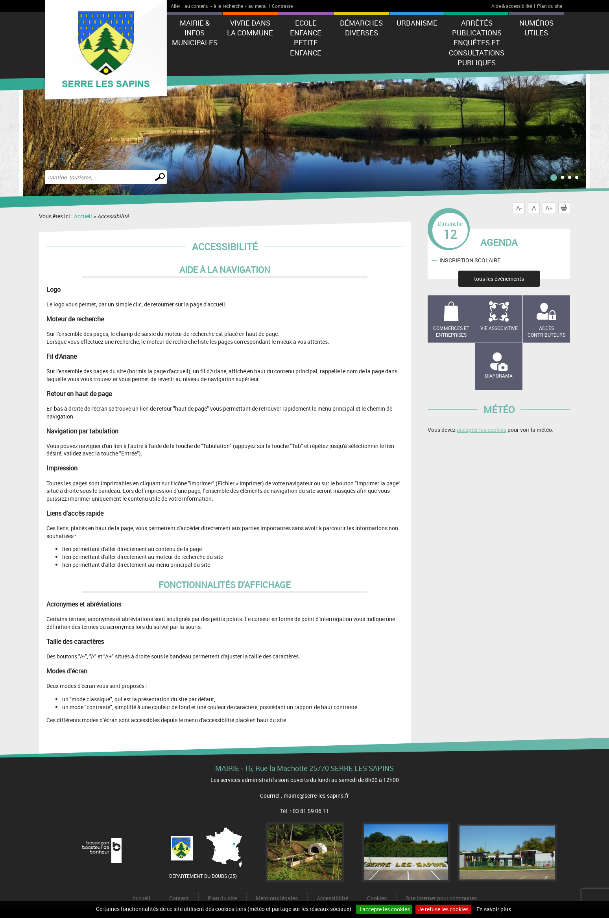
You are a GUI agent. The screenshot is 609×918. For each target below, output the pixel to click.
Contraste (282, 6)
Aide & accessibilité (511, 6)
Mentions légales (277, 898)
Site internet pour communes (441, 898)
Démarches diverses (361, 27)
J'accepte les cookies (384, 909)
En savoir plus (493, 909)
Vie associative (499, 328)
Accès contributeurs (546, 331)
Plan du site (549, 6)
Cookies (377, 898)
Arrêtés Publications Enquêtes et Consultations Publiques (476, 42)
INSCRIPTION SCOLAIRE (469, 260)
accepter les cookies (481, 429)
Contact (179, 898)
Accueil (83, 216)
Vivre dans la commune (250, 27)
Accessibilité (332, 898)
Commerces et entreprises (451, 331)
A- (519, 208)
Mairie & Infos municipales (195, 32)
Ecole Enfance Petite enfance (305, 37)
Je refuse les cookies (443, 909)
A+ (549, 208)
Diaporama (499, 375)
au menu (257, 6)
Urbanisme (417, 23)
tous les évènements (499, 278)
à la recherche (228, 6)
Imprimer (565, 208)
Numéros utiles (536, 27)
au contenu (197, 6)
